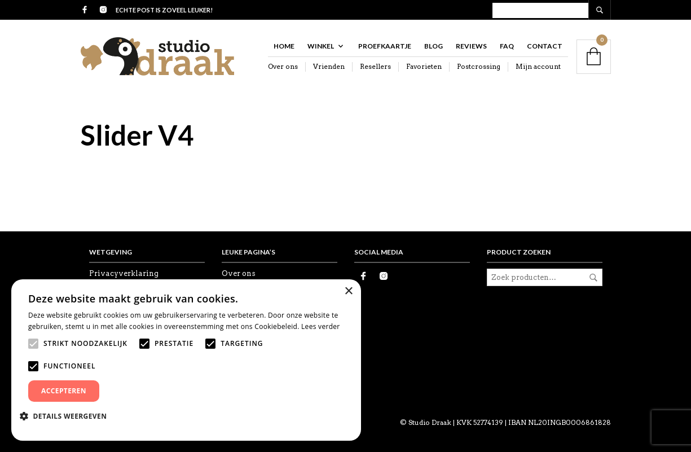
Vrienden (329, 66)
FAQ (507, 46)
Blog (433, 46)
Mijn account (538, 66)
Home (284, 46)
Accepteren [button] (63, 391)
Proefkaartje (384, 46)
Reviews (471, 46)
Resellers (375, 66)
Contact (544, 46)
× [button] (348, 291)
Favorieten (424, 66)
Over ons (283, 66)
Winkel (320, 46)
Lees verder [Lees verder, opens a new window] (320, 326)
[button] (67, 416)
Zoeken (593, 277)
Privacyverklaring (124, 273)
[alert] (186, 360)
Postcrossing (478, 66)
